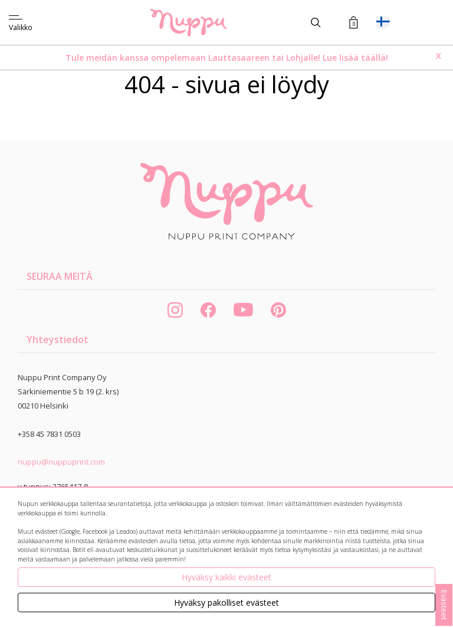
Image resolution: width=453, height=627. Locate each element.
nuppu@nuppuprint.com (61, 461)
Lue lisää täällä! (355, 57)
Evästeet (444, 605)
